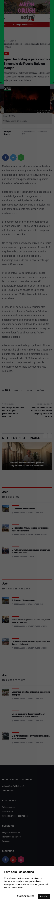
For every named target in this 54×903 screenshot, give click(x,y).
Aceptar (43, 896)
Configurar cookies (25, 896)
